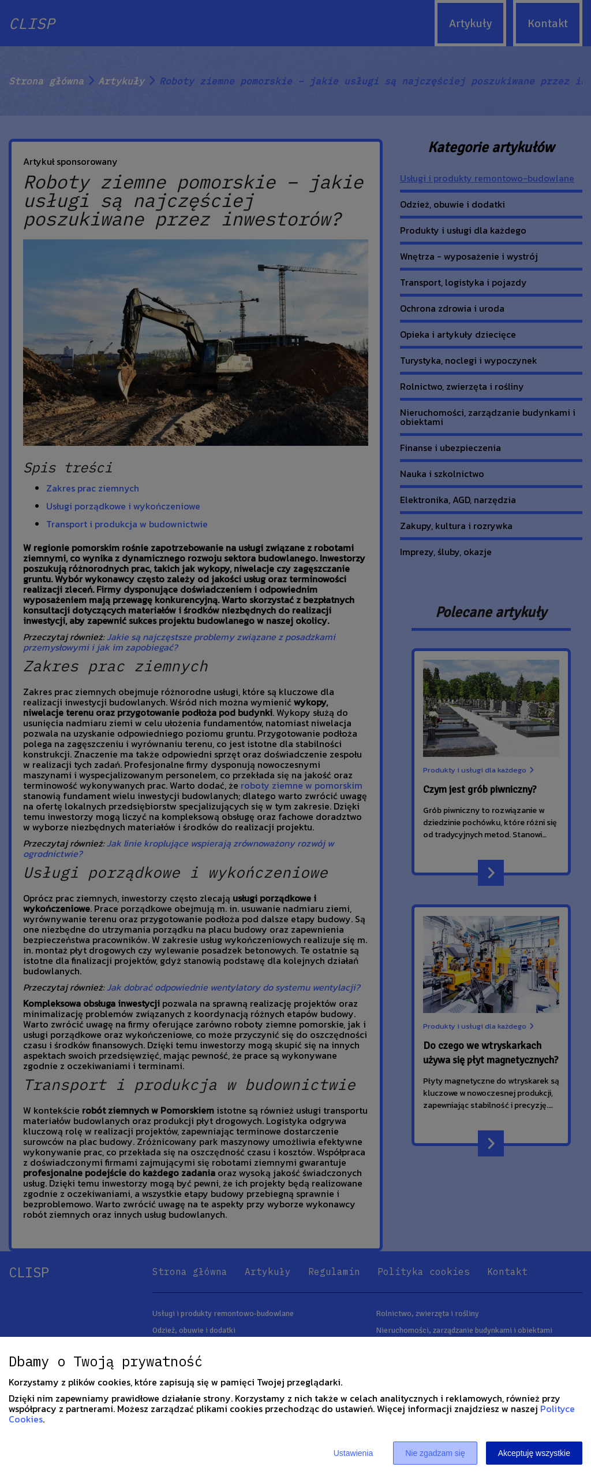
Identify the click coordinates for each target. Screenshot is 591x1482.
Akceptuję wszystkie (534, 1453)
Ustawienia (353, 1453)
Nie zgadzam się (435, 1453)
